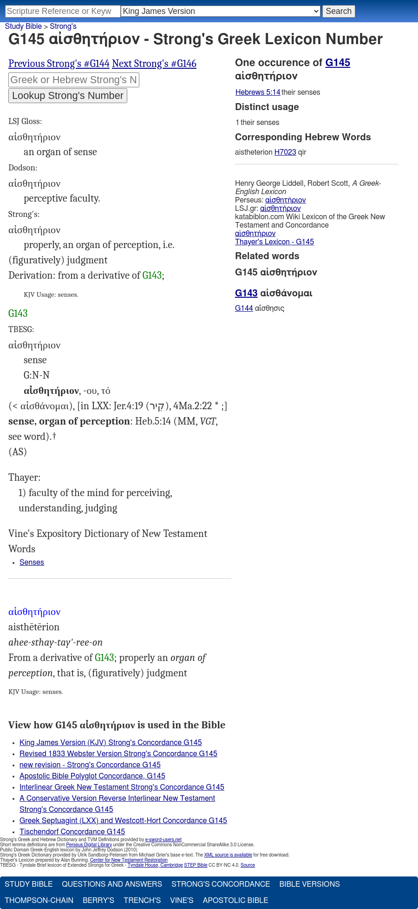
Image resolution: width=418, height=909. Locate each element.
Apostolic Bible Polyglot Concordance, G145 (92, 776)
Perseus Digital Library (89, 845)
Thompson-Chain (39, 900)
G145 (338, 63)
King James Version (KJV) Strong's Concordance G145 (111, 742)
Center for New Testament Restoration (129, 860)
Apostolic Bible (235, 900)
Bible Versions (309, 884)
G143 (152, 275)
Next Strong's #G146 (154, 64)
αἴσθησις (259, 308)
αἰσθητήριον (285, 200)
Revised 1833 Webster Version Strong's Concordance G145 (118, 754)
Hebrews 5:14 (258, 92)
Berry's (98, 900)
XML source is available (228, 855)
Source (248, 865)
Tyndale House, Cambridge (155, 865)
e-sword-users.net (163, 839)
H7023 (285, 152)
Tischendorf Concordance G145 (72, 832)
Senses (32, 562)
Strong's (63, 26)
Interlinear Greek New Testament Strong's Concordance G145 (122, 787)
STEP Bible (195, 865)
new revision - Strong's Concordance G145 (90, 765)
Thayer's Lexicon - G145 (274, 242)
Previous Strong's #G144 (59, 64)
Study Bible (23, 26)
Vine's (181, 900)
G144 (244, 308)
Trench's (142, 900)
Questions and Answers (112, 884)
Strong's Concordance (220, 884)
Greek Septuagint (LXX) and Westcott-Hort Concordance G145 (123, 820)
